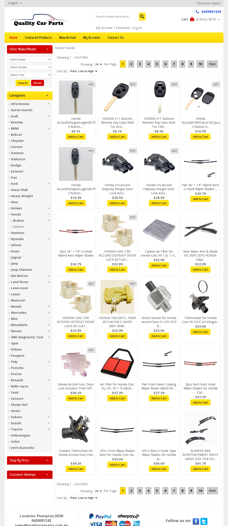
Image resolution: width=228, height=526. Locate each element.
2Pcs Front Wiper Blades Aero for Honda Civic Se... (117, 453)
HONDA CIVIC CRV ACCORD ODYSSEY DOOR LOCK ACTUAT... (117, 255)
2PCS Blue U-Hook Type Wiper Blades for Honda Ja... (159, 455)
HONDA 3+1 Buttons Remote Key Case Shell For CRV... (158, 122)
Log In (137, 28)
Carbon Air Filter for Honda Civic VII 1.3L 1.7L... (159, 253)
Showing (86, 64)
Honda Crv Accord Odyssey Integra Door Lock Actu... (117, 189)
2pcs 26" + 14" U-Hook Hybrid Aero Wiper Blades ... (76, 255)
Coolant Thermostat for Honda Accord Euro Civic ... (75, 455)
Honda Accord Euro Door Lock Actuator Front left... (76, 386)
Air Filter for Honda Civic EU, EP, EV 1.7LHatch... (117, 386)
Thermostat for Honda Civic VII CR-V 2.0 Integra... (200, 320)
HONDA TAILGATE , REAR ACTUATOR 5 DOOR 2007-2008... (117, 322)
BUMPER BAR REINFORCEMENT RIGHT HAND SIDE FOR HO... (200, 455)
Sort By (62, 71)
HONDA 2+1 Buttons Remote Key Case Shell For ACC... (117, 122)
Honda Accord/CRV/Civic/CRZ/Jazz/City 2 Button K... (204, 122)
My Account (104, 28)
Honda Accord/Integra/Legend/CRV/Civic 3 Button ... (80, 122)
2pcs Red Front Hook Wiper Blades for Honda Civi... (200, 388)
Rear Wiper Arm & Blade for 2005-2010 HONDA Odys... (200, 255)
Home (59, 48)
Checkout (122, 28)
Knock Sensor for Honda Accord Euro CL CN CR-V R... (159, 322)
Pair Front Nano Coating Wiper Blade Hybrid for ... (159, 386)
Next (212, 64)
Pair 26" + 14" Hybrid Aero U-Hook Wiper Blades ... (200, 187)
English (13, 3)
